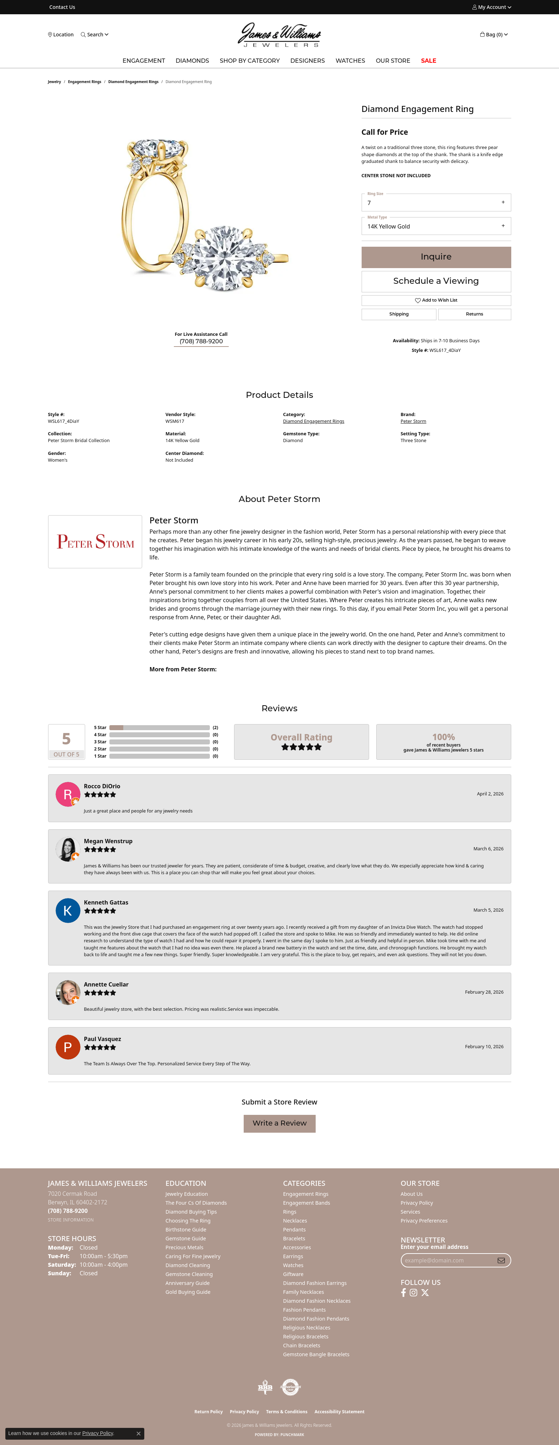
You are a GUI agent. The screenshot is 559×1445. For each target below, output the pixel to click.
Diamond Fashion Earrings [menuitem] (315, 1283)
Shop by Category (250, 61)
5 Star (100, 727)
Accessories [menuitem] (297, 1247)
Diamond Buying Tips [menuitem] (191, 1211)
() (215, 727)
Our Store (393, 61)
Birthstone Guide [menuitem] (186, 1229)
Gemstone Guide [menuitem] (186, 1238)
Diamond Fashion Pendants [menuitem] (316, 1318)
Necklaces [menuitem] (295, 1220)
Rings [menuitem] (289, 1211)
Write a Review (280, 1123)
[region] (201, 218)
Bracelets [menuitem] (294, 1238)
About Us (412, 1193)
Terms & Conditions (286, 1412)
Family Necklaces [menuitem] (303, 1291)
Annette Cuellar (106, 984)
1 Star (100, 756)
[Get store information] (71, 1220)
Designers (307, 61)
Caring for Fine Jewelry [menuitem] (193, 1256)
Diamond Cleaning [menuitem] (188, 1265)
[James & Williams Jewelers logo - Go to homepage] (279, 34)
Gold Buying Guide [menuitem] (188, 1291)
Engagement (144, 61)
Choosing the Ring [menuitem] (188, 1220)
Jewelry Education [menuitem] (187, 1193)
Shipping (399, 314)
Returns (474, 314)
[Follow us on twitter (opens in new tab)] (425, 1292)
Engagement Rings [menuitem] (306, 1193)
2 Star (100, 749)
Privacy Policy (417, 1202)
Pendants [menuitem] (294, 1229)
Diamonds (192, 61)
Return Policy (209, 1412)
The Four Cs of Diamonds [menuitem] (196, 1202)
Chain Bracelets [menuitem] (301, 1345)
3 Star (100, 742)
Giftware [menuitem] (293, 1274)
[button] (489, 7)
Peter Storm (413, 421)
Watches (350, 61)
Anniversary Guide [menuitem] (188, 1283)
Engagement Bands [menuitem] (306, 1202)
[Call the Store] (68, 1211)
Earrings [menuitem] (293, 1256)
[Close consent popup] (138, 1433)
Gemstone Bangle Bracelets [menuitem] (316, 1354)
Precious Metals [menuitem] (184, 1247)
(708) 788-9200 (201, 342)
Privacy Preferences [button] (424, 1220)
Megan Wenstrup (108, 841)
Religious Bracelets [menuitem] (305, 1336)
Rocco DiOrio (102, 786)
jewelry (54, 81)
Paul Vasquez (102, 1039)
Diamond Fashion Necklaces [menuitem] (317, 1300)
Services (410, 1211)
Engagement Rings (84, 81)
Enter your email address (435, 1246)
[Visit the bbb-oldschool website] (265, 1387)
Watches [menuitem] (293, 1265)
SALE (428, 61)
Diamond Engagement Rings (133, 81)
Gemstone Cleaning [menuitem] (189, 1274)
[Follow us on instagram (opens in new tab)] (413, 1292)
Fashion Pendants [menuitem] (304, 1309)
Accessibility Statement (339, 1412)
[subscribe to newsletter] (501, 1260)
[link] (62, 7)
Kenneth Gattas (106, 902)
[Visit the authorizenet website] (291, 1387)
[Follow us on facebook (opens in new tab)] (403, 1292)
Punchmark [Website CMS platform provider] (292, 1434)
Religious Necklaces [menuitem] (307, 1327)
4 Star (100, 735)
